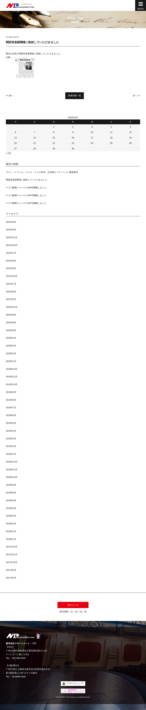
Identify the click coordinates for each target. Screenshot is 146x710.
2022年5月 (11, 268)
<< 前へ (9, 95)
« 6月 (8, 153)
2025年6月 (11, 222)
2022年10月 (12, 245)
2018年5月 (11, 508)
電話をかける (73, 605)
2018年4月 (11, 516)
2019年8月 (11, 400)
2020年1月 (11, 361)
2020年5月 (11, 330)
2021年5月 (11, 299)
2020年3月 (11, 345)
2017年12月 (12, 546)
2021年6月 (11, 291)
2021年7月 (11, 284)
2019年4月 (11, 431)
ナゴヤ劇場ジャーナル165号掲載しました (26, 195)
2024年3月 (11, 229)
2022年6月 (11, 260)
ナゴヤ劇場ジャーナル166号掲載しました (26, 187)
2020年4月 (11, 338)
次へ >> (136, 95)
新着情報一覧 (74, 95)
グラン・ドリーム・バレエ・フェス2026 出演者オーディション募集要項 (42, 172)
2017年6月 (11, 570)
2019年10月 (12, 384)
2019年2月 (11, 446)
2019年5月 (11, 423)
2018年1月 (11, 539)
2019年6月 (11, 415)
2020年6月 (11, 322)
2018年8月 (11, 492)
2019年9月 (11, 392)
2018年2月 (11, 531)
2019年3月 (11, 438)
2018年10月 (12, 477)
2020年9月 (11, 315)
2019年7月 (11, 407)
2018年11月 (12, 469)
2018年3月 (11, 523)
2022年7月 (11, 253)
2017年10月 (12, 562)
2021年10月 (12, 276)
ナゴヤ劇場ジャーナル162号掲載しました (26, 203)
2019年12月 (12, 369)
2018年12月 (12, 461)
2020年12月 (12, 307)
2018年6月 (11, 500)
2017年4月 (11, 578)
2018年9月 (11, 485)
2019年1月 (11, 454)
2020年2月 (11, 353)
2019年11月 (12, 376)
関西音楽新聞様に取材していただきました (26, 180)
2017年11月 (12, 554)
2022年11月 (12, 237)
